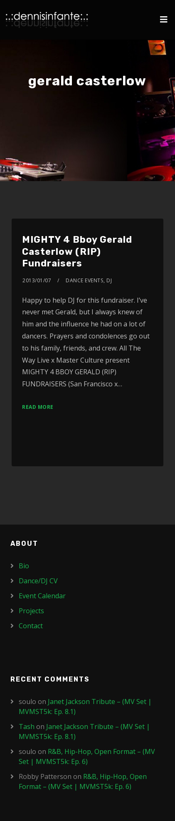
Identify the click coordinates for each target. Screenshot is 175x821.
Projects (31, 610)
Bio (24, 565)
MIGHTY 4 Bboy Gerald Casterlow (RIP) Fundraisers (77, 251)
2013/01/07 (36, 280)
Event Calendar (42, 595)
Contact (31, 625)
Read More (38, 406)
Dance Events (84, 280)
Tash (27, 726)
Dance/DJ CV (38, 580)
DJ (109, 280)
